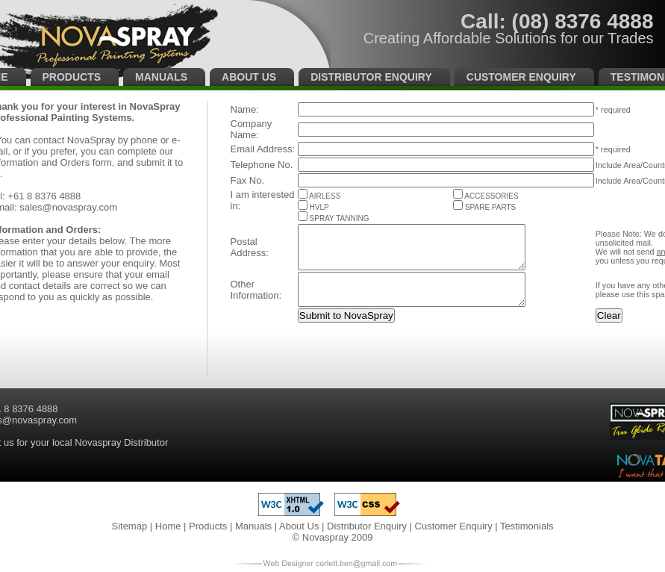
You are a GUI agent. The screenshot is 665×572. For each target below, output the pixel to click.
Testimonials (527, 526)
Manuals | (257, 526)
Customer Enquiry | (457, 526)
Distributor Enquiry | (371, 526)
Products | (212, 526)
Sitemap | (132, 526)
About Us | (303, 526)
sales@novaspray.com (68, 207)
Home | (172, 526)
